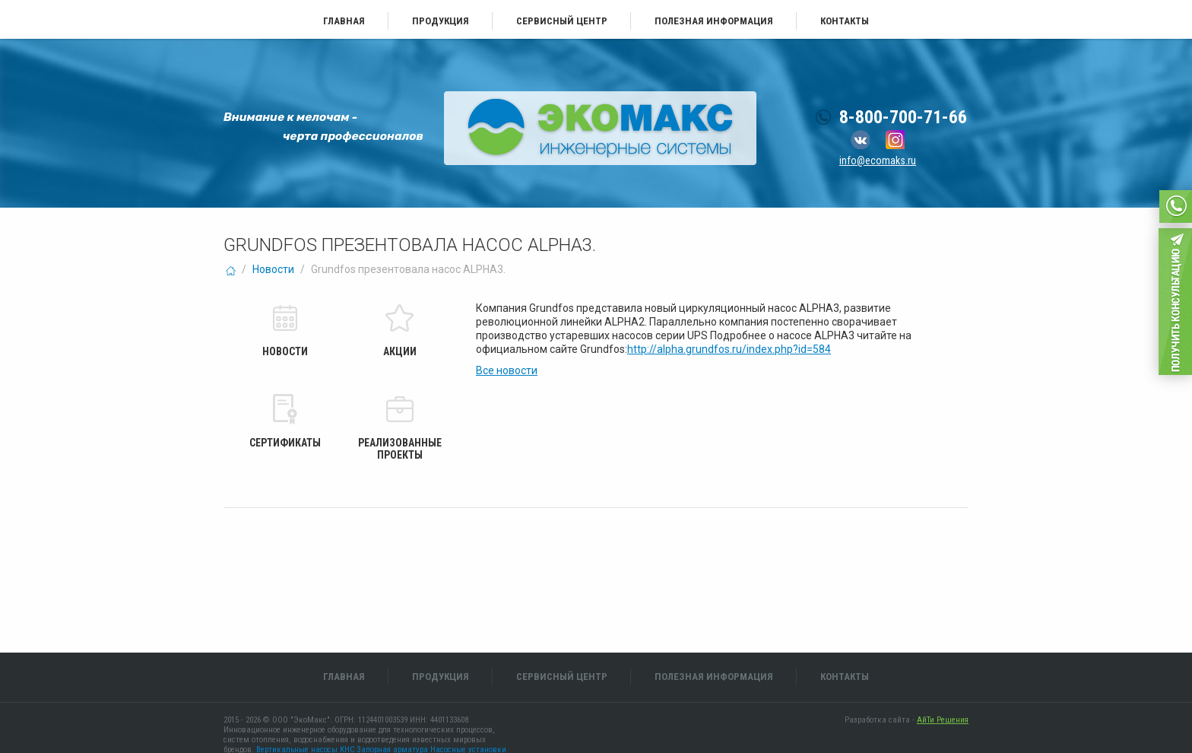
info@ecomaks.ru (877, 160)
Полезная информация (714, 21)
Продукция (440, 21)
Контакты (844, 21)
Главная (344, 21)
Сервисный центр (561, 21)
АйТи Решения (942, 720)
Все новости (506, 370)
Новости (273, 269)
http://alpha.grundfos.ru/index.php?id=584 (729, 349)
